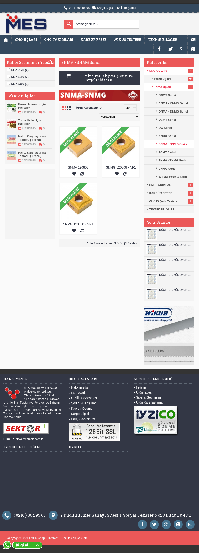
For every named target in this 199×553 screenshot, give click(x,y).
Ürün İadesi (143, 392)
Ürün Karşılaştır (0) (89, 107)
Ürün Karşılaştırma (148, 402)
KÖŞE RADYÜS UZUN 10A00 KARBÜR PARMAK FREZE (175, 274)
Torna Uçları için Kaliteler (29, 122)
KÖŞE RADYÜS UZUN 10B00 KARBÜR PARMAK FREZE (175, 260)
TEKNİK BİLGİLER (162, 209)
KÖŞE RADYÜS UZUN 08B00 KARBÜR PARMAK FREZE (175, 289)
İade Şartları (78, 393)
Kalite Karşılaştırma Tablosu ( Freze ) (32, 154)
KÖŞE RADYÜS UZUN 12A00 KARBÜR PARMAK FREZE (175, 245)
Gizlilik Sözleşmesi (83, 398)
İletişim (140, 387)
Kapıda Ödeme (80, 409)
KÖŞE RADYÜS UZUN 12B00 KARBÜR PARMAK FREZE (175, 230)
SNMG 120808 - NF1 (121, 167)
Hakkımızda (78, 387)
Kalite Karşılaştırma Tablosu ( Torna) (32, 138)
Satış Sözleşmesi (82, 419)
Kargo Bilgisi (79, 414)
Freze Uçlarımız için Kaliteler (32, 106)
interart (53, 538)
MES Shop (38, 538)
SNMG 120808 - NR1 (78, 224)
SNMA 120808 (78, 167)
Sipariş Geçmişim (147, 397)
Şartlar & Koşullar (82, 403)
